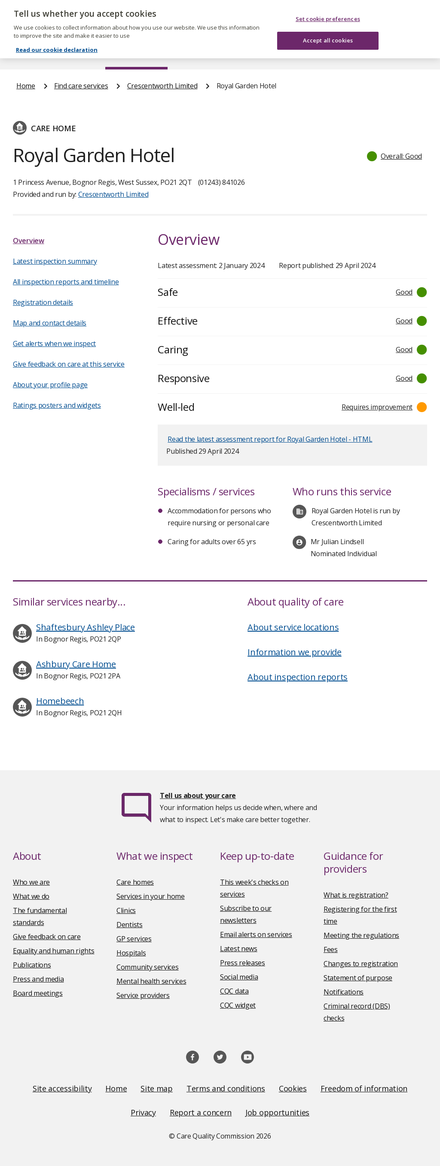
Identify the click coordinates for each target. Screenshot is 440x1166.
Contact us (407, 53)
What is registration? (356, 895)
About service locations (293, 627)
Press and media (38, 979)
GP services (134, 938)
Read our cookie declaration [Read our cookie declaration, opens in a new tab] (57, 41)
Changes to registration (361, 963)
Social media (239, 977)
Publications (246, 53)
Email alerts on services (256, 934)
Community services (147, 967)
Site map (157, 1088)
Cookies (293, 1088)
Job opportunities (277, 1112)
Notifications (344, 992)
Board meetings (38, 993)
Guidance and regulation (327, 53)
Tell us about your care (198, 795)
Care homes (135, 882)
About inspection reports (298, 677)
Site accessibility (62, 1088)
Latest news (238, 948)
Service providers (143, 995)
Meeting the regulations (361, 935)
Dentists (129, 924)
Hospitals (131, 953)
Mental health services (151, 981)
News (196, 53)
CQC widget (238, 1005)
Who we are (31, 882)
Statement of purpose (358, 977)
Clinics (126, 910)
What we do (31, 896)
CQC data (234, 991)
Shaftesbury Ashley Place (85, 627)
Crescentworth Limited (162, 85)
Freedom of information (364, 1088)
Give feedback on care (47, 936)
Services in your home (150, 896)
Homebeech (60, 701)
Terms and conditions (225, 1088)
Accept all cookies (328, 32)
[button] (395, 156)
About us (71, 53)
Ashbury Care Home (76, 664)
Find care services (136, 53)
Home (25, 53)
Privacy (143, 1112)
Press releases (242, 962)
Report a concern (201, 1112)
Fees (331, 949)
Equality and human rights (54, 950)
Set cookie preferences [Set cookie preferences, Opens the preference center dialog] (328, 10)
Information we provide (294, 652)
